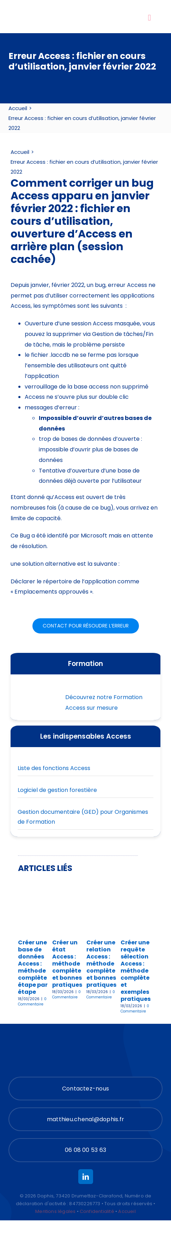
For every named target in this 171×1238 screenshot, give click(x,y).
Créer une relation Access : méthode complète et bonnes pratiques (101, 963)
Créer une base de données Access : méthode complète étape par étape (33, 967)
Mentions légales (55, 1211)
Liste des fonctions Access (54, 768)
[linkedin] (85, 1176)
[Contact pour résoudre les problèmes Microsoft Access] (85, 625)
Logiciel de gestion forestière (57, 790)
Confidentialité (97, 1211)
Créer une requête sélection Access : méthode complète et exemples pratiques (136, 970)
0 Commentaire (32, 1001)
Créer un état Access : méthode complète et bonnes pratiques (67, 963)
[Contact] (85, 1088)
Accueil (126, 1211)
